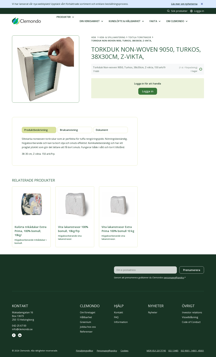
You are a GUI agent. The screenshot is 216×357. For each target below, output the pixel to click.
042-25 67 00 (19, 325)
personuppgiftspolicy (174, 277)
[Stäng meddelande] (202, 4)
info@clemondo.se (22, 329)
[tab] (39, 130)
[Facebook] (14, 335)
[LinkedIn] (20, 335)
